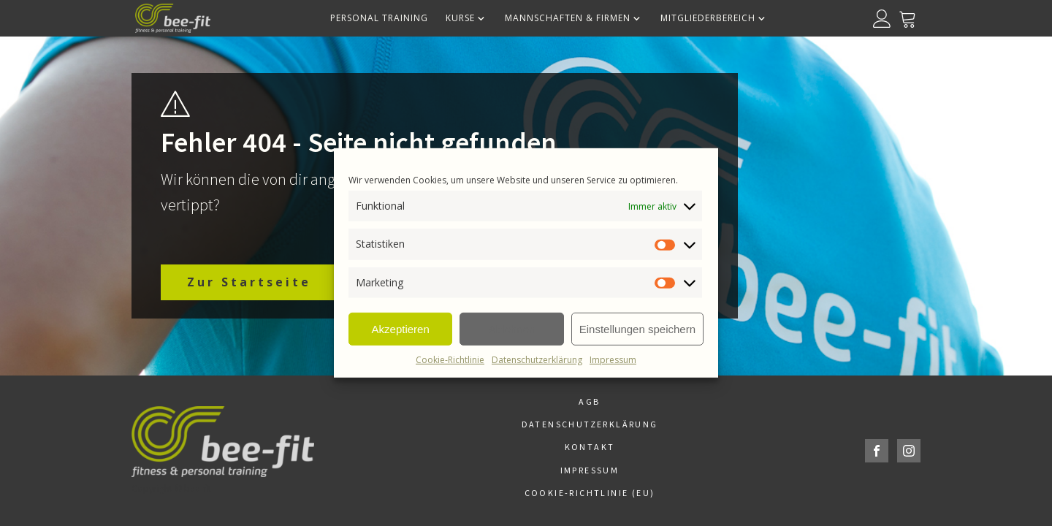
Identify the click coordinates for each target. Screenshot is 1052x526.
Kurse (466, 18)
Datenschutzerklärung (537, 360)
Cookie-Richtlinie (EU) (590, 492)
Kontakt (590, 446)
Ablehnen (512, 328)
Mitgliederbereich (714, 18)
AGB (589, 401)
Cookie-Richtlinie (450, 360)
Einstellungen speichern (637, 328)
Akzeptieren (401, 328)
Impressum (613, 360)
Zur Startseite (249, 282)
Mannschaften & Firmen (574, 18)
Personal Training (379, 18)
